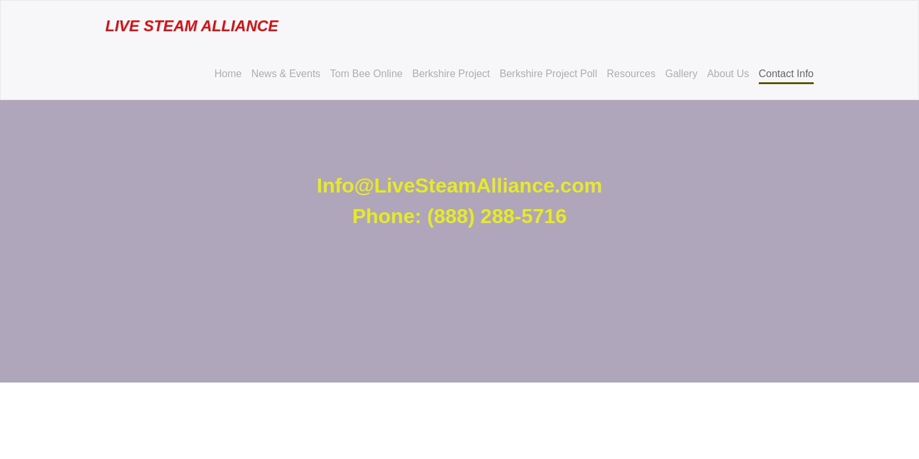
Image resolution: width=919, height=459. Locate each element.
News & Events (285, 73)
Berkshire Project (451, 73)
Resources (631, 73)
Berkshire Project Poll (548, 73)
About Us (728, 73)
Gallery (681, 73)
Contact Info (786, 73)
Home (228, 73)
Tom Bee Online (366, 73)
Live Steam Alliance (191, 25)
